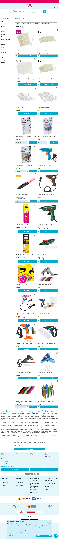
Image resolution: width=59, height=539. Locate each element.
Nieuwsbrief (18, 484)
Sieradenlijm (3, 49)
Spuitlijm (3, 55)
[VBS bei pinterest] (32, 473)
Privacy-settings (33, 487)
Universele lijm (4, 62)
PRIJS (54, 23)
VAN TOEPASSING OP (26, 23)
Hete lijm (3, 31)
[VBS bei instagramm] (29, 473)
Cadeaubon (18, 480)
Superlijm (3, 57)
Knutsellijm (3, 36)
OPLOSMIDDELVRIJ (46, 23)
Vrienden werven (19, 482)
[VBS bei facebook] (26, 473)
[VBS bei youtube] (35, 473)
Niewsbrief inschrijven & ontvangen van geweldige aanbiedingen (29, 442)
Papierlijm (3, 42)
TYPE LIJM (36, 23)
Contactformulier (15, 469)
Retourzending (33, 489)
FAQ (16, 487)
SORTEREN (18, 27)
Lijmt (13, 15)
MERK (17, 23)
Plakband (3, 44)
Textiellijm (3, 60)
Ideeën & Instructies (20, 485)
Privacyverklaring (36, 528)
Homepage (3, 15)
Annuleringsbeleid (34, 486)
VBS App (32, 494)
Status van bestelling (48, 487)
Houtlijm (3, 34)
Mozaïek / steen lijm (5, 39)
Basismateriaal (8, 15)
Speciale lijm (3, 52)
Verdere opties (11, 535)
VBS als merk (4, 484)
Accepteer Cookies (47, 535)
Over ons (3, 480)
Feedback (44, 469)
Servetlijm (3, 47)
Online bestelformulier (34, 483)
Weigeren (39, 535)
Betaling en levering (34, 484)
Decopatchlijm (4, 26)
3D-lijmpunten (4, 24)
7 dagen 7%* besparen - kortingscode (29, 1)
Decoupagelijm (4, 29)
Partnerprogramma (5, 482)
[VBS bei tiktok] (38, 473)
